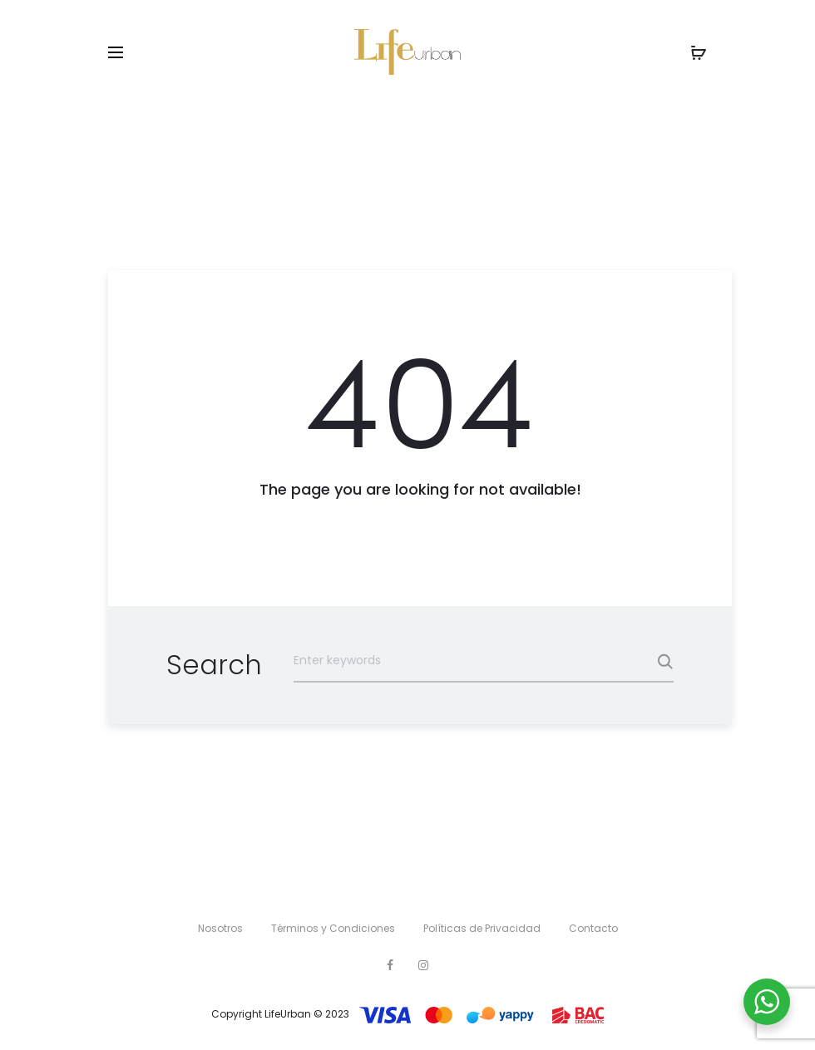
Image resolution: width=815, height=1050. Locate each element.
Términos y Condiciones (333, 928)
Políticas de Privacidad (482, 928)
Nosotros (220, 928)
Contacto (593, 928)
